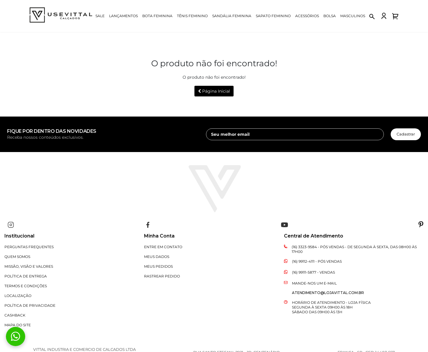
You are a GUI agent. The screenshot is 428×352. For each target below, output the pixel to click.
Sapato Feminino (273, 16)
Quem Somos (17, 256)
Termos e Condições (25, 286)
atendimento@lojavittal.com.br (328, 292)
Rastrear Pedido (162, 276)
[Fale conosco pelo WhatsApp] (15, 336)
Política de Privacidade (29, 305)
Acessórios (307, 16)
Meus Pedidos (158, 266)
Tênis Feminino (192, 16)
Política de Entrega (25, 276)
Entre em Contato (163, 247)
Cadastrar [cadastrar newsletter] (406, 134)
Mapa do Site (17, 325)
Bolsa (329, 16)
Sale (100, 16)
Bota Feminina (157, 16)
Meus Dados (156, 256)
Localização (17, 295)
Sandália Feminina (231, 16)
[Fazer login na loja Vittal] (383, 16)
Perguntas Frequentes (29, 247)
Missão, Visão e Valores (28, 266)
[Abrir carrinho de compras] (395, 16)
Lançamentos (123, 16)
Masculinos (352, 16)
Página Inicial (214, 91)
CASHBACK (14, 315)
